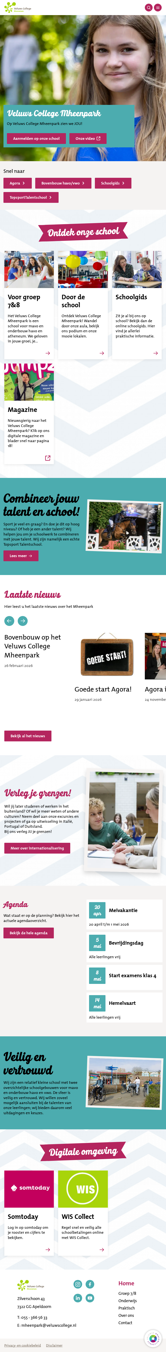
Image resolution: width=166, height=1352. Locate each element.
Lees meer (21, 555)
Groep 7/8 (127, 1293)
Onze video (88, 138)
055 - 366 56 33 (34, 1317)
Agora (17, 183)
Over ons (126, 1315)
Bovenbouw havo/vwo (63, 183)
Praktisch (126, 1308)
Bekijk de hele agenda (29, 933)
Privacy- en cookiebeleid (22, 1345)
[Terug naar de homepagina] (17, 7)
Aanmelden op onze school (36, 138)
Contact (125, 1322)
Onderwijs (127, 1300)
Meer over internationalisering (37, 848)
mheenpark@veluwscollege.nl (48, 1325)
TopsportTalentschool (30, 197)
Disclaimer (54, 1345)
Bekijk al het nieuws (28, 736)
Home (126, 1283)
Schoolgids (112, 183)
